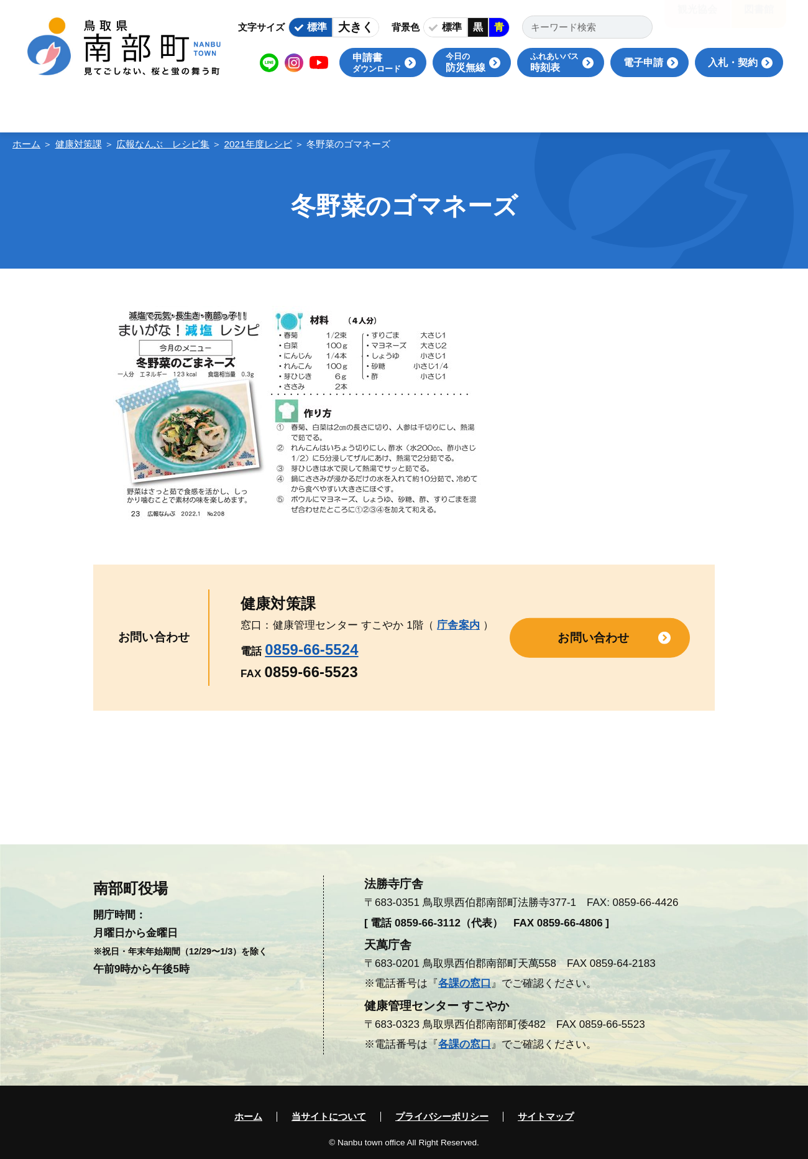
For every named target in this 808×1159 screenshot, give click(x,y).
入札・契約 (733, 62)
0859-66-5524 (311, 649)
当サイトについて (329, 1117)
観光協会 (697, 18)
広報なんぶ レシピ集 (162, 144)
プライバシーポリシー (442, 1117)
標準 (317, 27)
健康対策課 (78, 144)
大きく (356, 27)
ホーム (26, 144)
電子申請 (643, 62)
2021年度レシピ (258, 144)
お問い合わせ (593, 637)
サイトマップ (546, 1117)
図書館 (759, 18)
